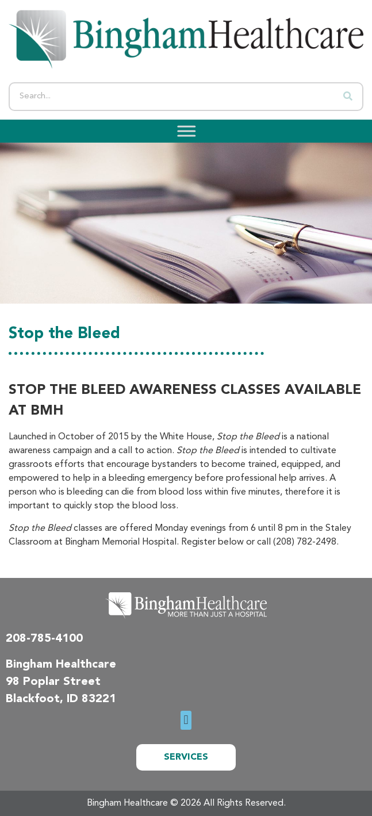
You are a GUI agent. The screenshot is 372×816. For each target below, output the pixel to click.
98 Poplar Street (53, 682)
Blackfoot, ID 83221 (61, 699)
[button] (186, 720)
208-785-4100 (44, 639)
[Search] (347, 96)
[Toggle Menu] (183, 130)
